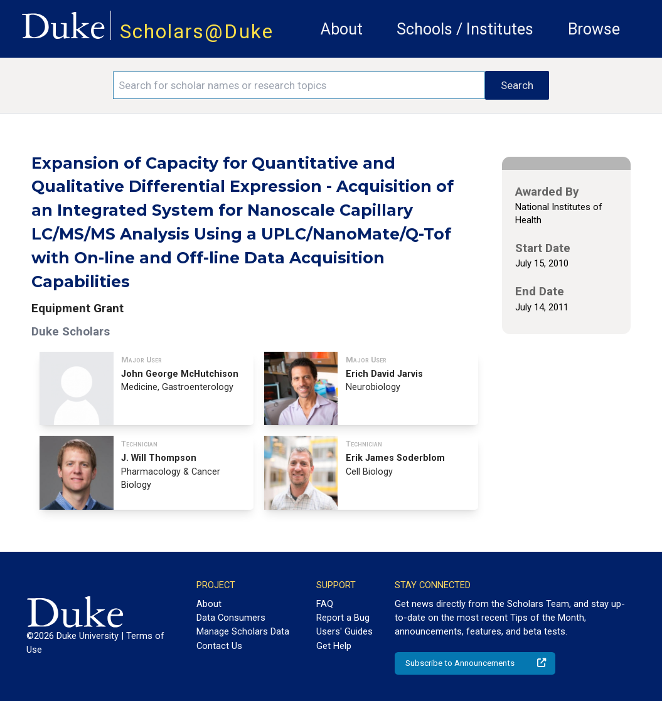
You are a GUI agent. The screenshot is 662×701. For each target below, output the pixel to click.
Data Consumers (230, 617)
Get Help (333, 645)
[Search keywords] (299, 85)
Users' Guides (344, 631)
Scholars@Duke (197, 31)
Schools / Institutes (465, 29)
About (342, 29)
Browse (594, 29)
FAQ (324, 603)
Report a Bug (343, 617)
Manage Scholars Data (242, 631)
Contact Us (219, 645)
